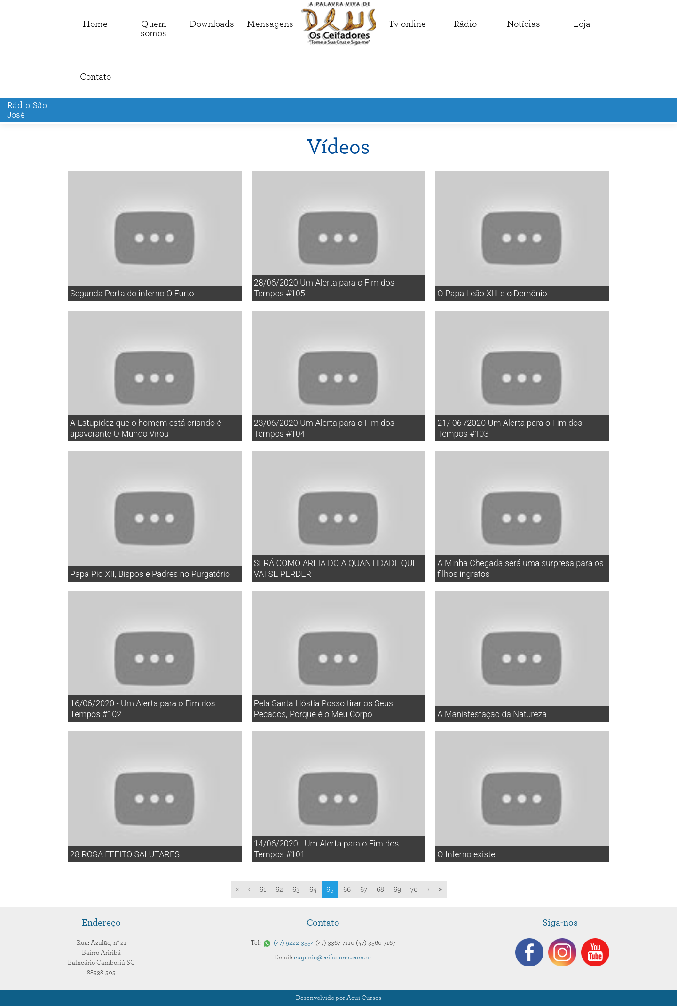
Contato (95, 76)
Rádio (465, 24)
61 (263, 889)
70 (414, 889)
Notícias (523, 24)
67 (363, 889)
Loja (582, 24)
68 (380, 889)
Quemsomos (153, 28)
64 (313, 889)
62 (279, 889)
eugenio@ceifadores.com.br (332, 957)
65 (330, 889)
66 (347, 889)
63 (296, 889)
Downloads (211, 24)
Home (95, 24)
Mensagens (270, 24)
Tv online (407, 24)
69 (397, 889)
